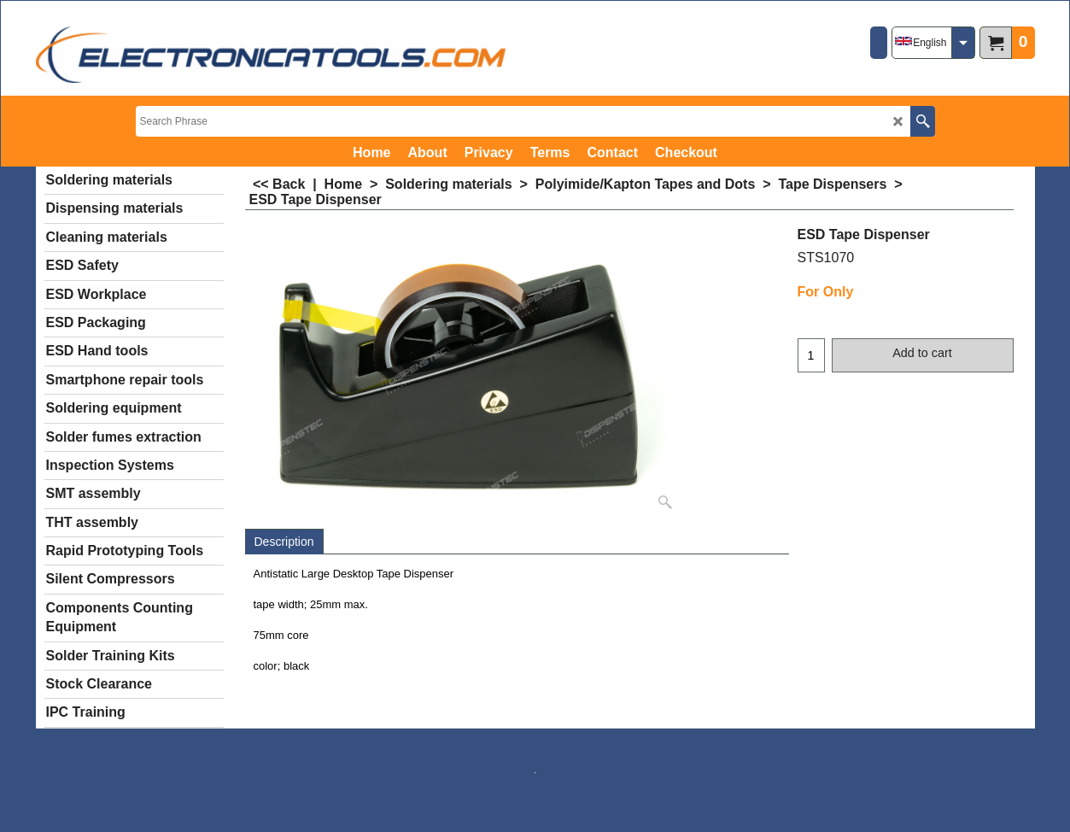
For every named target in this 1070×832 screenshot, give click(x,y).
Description (284, 541)
